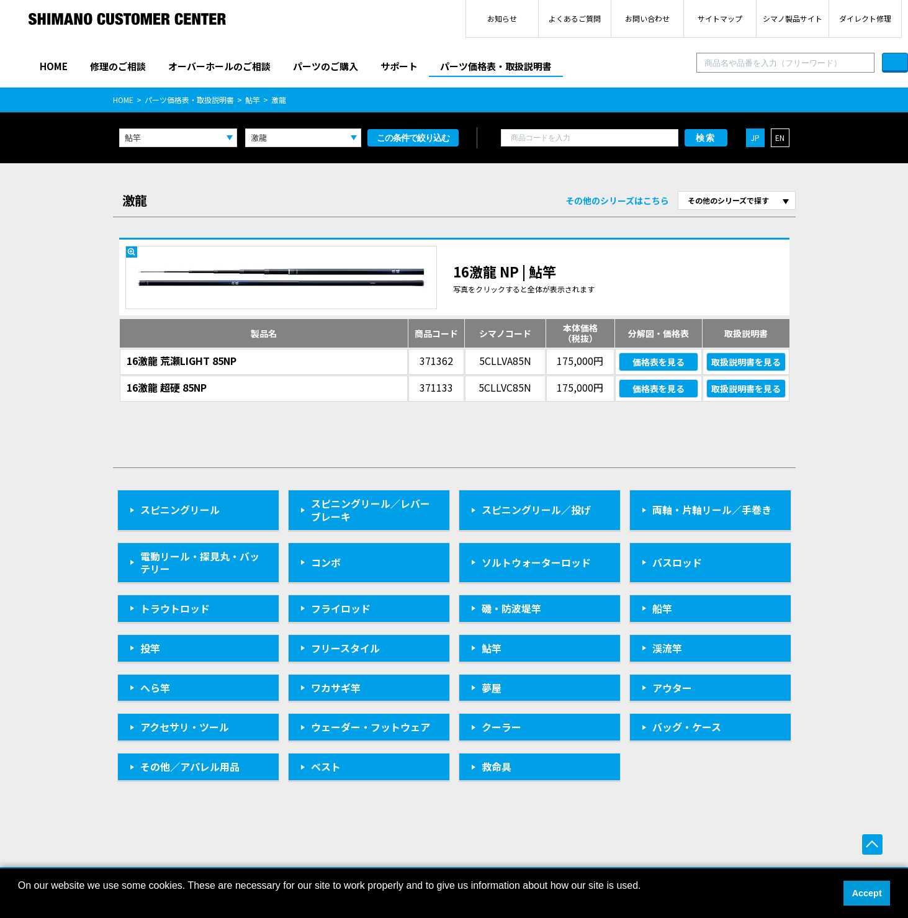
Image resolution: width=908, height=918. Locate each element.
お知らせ (502, 18)
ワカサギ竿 (336, 687)
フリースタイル (345, 648)
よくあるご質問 (575, 18)
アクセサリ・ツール (184, 726)
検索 (706, 138)
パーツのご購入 (325, 66)
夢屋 (491, 687)
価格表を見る (658, 362)
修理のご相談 (118, 66)
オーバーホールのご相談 (219, 66)
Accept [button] (867, 893)
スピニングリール (180, 509)
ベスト (326, 766)
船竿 (662, 608)
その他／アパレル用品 (190, 766)
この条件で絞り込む (413, 138)
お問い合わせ (647, 18)
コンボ (326, 562)
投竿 (150, 648)
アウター (672, 687)
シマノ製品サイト (792, 18)
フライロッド (341, 608)
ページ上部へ (872, 844)
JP (755, 137)
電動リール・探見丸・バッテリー (199, 563)
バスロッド (677, 562)
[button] (20, 902)
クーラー (501, 726)
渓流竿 (667, 648)
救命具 (496, 766)
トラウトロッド (175, 608)
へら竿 (155, 687)
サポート (399, 66)
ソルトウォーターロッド (536, 562)
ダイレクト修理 (865, 18)
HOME (54, 66)
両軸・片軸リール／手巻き (711, 509)
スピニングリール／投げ (536, 509)
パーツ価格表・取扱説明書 (496, 66)
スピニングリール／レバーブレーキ (370, 510)
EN (779, 137)
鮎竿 (252, 99)
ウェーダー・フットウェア (370, 726)
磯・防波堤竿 (511, 608)
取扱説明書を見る (746, 362)
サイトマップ (720, 18)
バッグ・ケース (686, 726)
